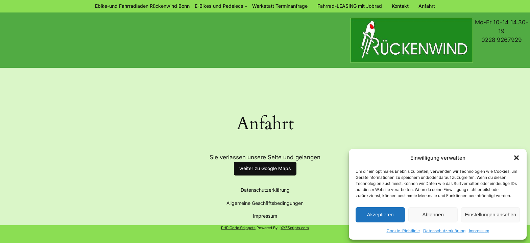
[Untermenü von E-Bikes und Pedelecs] (221, 6)
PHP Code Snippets (238, 227)
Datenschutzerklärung (444, 230)
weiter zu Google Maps (265, 168)
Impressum (479, 230)
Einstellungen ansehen (490, 214)
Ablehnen (432, 214)
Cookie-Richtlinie (403, 230)
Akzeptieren (380, 214)
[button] (516, 157)
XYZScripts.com (295, 227)
